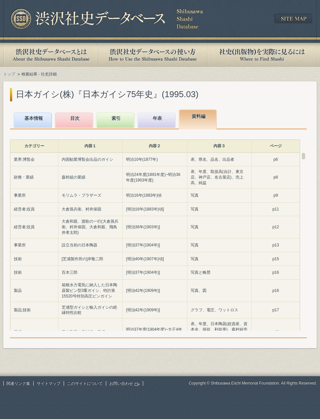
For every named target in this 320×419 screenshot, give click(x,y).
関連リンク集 (18, 383)
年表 (157, 118)
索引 (116, 118)
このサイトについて (85, 383)
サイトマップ (48, 383)
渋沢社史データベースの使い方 (153, 55)
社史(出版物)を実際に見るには (262, 55)
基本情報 (33, 118)
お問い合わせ (121, 383)
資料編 (199, 116)
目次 (75, 118)
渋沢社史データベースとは (50, 55)
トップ (9, 74)
